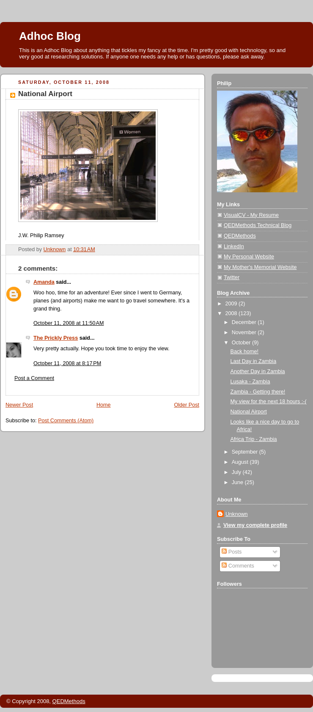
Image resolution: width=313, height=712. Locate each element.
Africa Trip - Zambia (254, 439)
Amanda (44, 282)
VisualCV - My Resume (251, 215)
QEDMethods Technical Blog (257, 225)
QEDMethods (240, 236)
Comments (238, 566)
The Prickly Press (55, 338)
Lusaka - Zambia (250, 382)
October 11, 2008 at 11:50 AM (68, 323)
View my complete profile (255, 525)
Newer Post (19, 405)
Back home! (245, 352)
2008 (232, 313)
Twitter (231, 277)
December (245, 322)
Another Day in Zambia (258, 371)
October (242, 343)
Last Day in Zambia (254, 361)
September (245, 452)
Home (103, 405)
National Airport (249, 412)
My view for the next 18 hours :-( (269, 401)
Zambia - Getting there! (258, 392)
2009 (232, 304)
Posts (232, 552)
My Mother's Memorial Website (260, 267)
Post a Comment (34, 378)
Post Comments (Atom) (65, 421)
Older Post (186, 405)
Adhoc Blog (50, 36)
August (241, 462)
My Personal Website (249, 257)
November (245, 332)
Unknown (236, 514)
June (238, 482)
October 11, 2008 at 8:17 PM (67, 363)
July (237, 472)
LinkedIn (234, 246)
